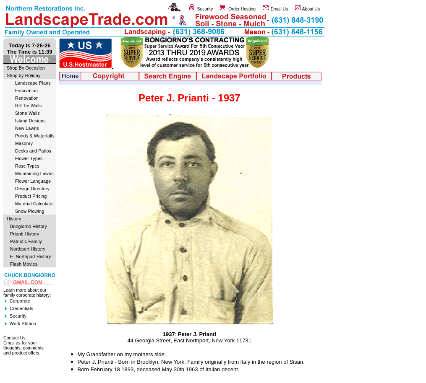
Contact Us (14, 337)
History (14, 218)
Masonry (24, 143)
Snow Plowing (29, 211)
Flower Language (33, 181)
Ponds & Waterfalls (35, 135)
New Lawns (27, 128)
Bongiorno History (28, 226)
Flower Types (29, 158)
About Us (311, 9)
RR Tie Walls (28, 105)
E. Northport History (30, 256)
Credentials (21, 308)
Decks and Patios (33, 150)
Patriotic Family (26, 241)
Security (205, 9)
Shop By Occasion (26, 67)
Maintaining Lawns (34, 173)
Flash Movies (23, 264)
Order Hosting (242, 9)
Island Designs (30, 120)
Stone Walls (27, 113)
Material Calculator (34, 203)
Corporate (20, 300)
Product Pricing (31, 196)
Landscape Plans (33, 82)
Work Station (23, 323)
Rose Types (27, 165)
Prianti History (24, 233)
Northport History (27, 248)
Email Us (279, 9)
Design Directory (32, 188)
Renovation (27, 98)
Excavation (26, 90)
